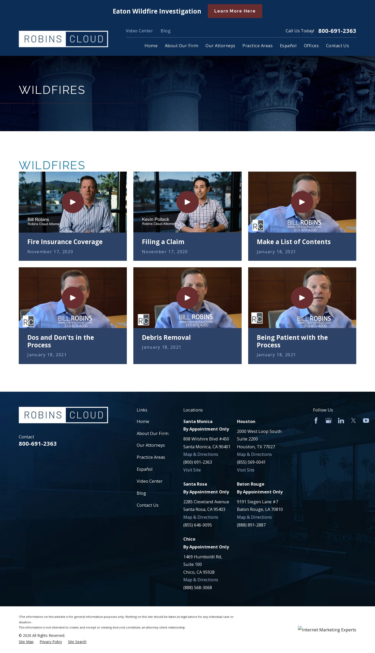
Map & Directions (200, 454)
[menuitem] (26, 642)
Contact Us (148, 505)
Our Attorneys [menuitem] (220, 46)
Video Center (139, 31)
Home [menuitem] (151, 46)
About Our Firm (152, 433)
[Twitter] (354, 421)
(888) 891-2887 (251, 525)
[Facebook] (316, 421)
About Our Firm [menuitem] (181, 46)
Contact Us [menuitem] (337, 46)
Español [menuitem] (288, 46)
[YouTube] (366, 421)
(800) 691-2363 (197, 462)
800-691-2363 (337, 31)
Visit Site (192, 470)
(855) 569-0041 (251, 462)
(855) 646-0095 (197, 525)
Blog (166, 31)
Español (145, 469)
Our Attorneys (151, 445)
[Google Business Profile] (329, 421)
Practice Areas (151, 457)
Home (143, 421)
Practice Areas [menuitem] (257, 46)
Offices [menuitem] (311, 46)
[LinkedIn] (341, 421)
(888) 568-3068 (197, 587)
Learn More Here (235, 11)
